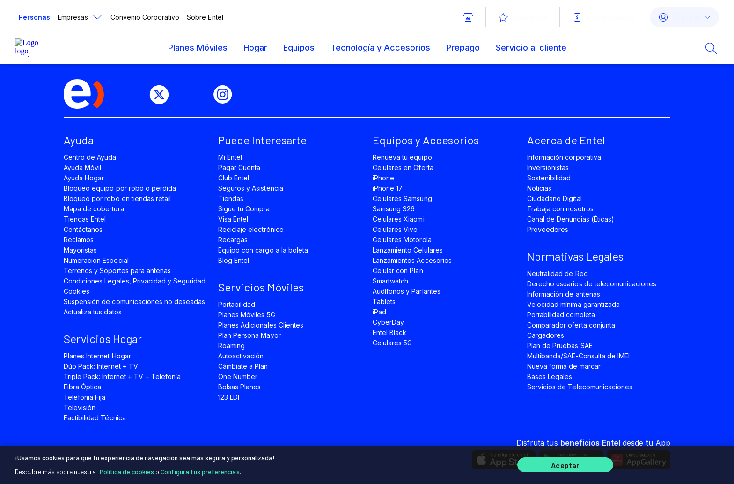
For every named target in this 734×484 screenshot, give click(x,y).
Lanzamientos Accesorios (412, 260)
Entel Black (389, 332)
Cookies (76, 291)
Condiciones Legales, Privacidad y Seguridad (135, 281)
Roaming (231, 346)
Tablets (384, 301)
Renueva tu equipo (402, 157)
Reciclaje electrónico (251, 229)
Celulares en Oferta (403, 167)
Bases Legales (549, 376)
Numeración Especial (96, 260)
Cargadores (545, 335)
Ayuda (79, 140)
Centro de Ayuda (90, 157)
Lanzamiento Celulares (408, 250)
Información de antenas (563, 294)
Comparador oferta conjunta (571, 325)
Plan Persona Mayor (249, 335)
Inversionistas (548, 167)
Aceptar (565, 464)
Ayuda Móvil (82, 167)
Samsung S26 (394, 209)
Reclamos (79, 240)
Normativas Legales (575, 256)
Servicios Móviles (261, 287)
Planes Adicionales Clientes (260, 325)
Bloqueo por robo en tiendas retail (117, 198)
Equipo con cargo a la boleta (263, 250)
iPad (379, 312)
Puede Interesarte (262, 140)
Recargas (233, 240)
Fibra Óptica (82, 387)
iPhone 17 (388, 188)
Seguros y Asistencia (250, 188)
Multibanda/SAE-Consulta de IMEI (578, 356)
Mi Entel (230, 157)
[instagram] (226, 94)
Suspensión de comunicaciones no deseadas (134, 301)
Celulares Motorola (402, 240)
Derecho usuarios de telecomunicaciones (591, 284)
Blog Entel (233, 260)
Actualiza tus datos (93, 312)
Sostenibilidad (549, 178)
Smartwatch (390, 281)
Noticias (539, 188)
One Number (237, 376)
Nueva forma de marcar (564, 366)
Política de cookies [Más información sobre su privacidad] (127, 470)
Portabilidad (236, 304)
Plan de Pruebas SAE (560, 346)
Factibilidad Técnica (95, 418)
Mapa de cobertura (94, 209)
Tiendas (230, 198)
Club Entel (233, 178)
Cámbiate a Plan (243, 366)
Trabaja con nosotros (560, 209)
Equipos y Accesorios (426, 140)
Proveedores (547, 229)
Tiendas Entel (85, 219)
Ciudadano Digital (554, 198)
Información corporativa (564, 157)
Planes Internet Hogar (97, 356)
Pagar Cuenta (239, 167)
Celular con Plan (398, 271)
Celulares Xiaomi (399, 219)
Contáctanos (83, 229)
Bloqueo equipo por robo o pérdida (120, 188)
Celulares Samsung (402, 198)
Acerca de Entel (566, 140)
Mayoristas (80, 250)
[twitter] (163, 94)
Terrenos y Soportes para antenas (117, 271)
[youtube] (195, 94)
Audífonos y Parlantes (406, 291)
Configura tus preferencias (200, 470)
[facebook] (131, 94)
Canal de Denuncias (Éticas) (570, 219)
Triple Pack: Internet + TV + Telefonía (122, 376)
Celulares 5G (392, 343)
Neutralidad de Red (557, 273)
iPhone (383, 178)
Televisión (79, 407)
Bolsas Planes (239, 387)
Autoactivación (241, 356)
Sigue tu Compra (244, 209)
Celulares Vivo (395, 229)
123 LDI (228, 397)
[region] (367, 464)
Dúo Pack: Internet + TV (101, 366)
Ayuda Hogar (84, 178)
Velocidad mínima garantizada (573, 304)
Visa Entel (233, 219)
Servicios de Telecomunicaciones (579, 387)
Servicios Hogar (103, 338)
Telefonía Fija (85, 397)
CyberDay (388, 322)
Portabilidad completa (561, 315)
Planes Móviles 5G (246, 315)
